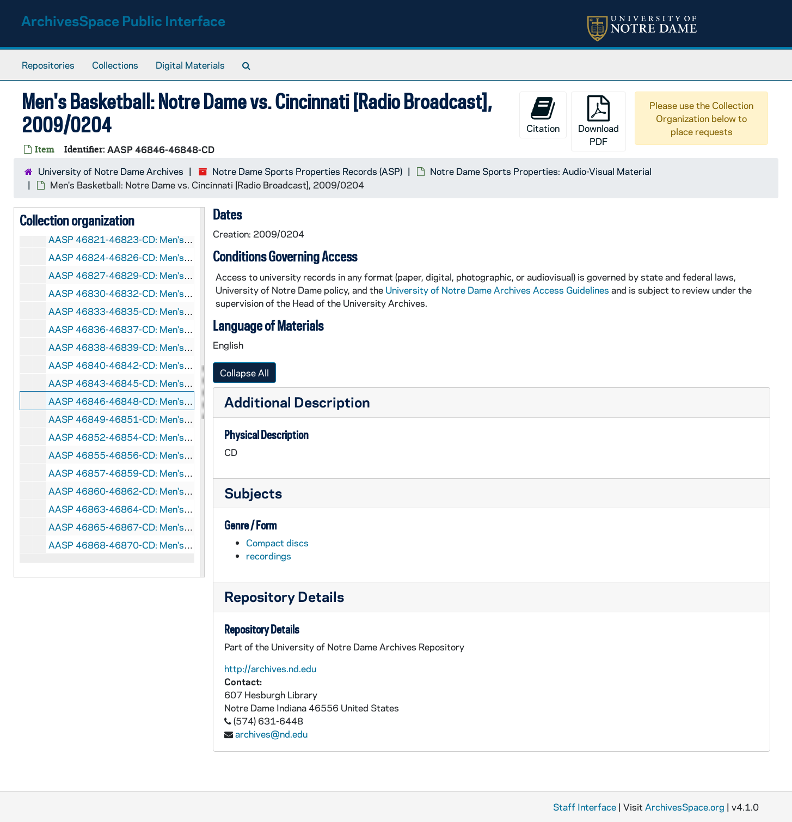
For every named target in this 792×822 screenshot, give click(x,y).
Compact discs (277, 543)
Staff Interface (584, 807)
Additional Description (297, 402)
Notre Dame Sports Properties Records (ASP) (307, 171)
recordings (268, 556)
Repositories (48, 65)
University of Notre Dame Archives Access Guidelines (498, 290)
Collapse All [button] (244, 373)
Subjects (253, 493)
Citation (543, 114)
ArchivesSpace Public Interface (123, 20)
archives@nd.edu (271, 734)
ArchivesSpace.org (685, 807)
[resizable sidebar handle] (202, 392)
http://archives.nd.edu (270, 668)
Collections (115, 65)
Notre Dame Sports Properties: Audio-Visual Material (541, 171)
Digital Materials (190, 65)
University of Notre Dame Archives (110, 171)
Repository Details (284, 596)
